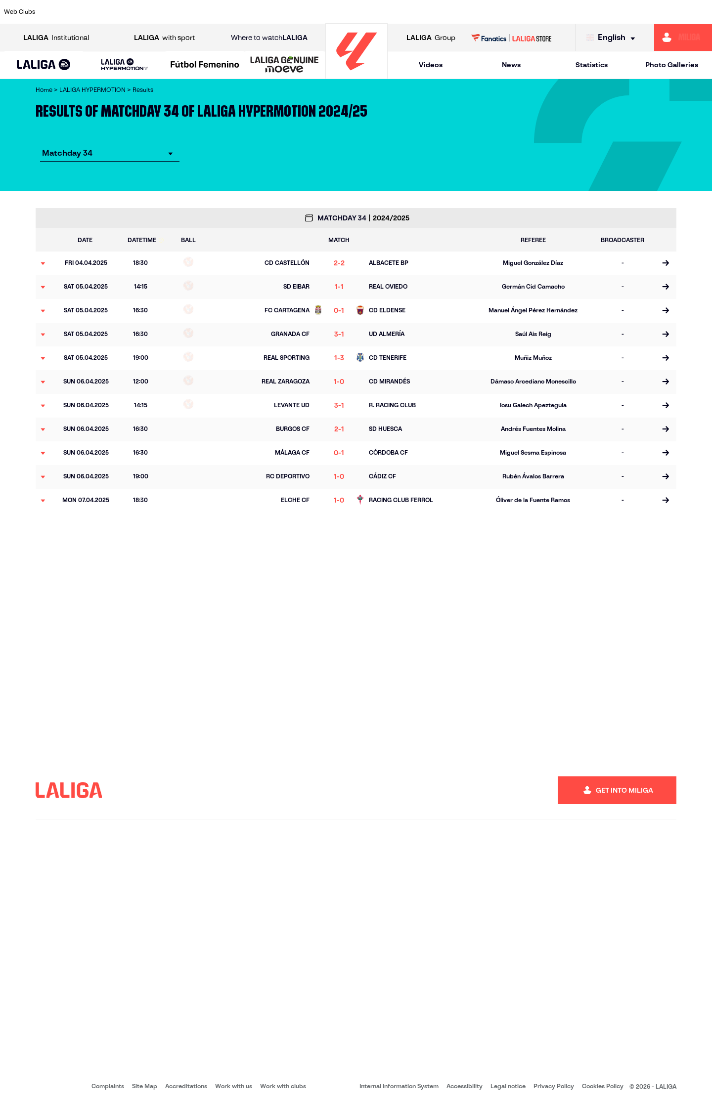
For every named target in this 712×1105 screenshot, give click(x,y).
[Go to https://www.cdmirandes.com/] (394, 11)
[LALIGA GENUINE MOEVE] (284, 65)
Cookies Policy (602, 1086)
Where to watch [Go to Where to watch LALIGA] (269, 38)
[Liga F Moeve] (205, 65)
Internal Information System (399, 1086)
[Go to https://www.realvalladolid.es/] (639, 11)
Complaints (107, 1086)
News (511, 65)
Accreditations (186, 1086)
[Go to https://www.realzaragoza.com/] (547, 11)
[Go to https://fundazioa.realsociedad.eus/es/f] (700, 11)
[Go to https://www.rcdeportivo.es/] (486, 11)
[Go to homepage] (356, 74)
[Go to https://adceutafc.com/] (211, 11)
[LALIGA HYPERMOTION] (124, 65)
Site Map (144, 1086)
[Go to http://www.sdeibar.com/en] (578, 11)
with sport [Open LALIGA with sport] (164, 38)
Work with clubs (283, 1086)
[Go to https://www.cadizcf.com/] (149, 11)
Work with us (233, 1086)
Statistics (592, 65)
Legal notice (508, 1086)
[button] (44, 65)
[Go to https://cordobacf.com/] (303, 11)
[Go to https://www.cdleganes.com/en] (241, 11)
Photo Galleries (671, 65)
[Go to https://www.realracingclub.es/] (455, 11)
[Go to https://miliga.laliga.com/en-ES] (683, 37)
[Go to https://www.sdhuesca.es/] (608, 11)
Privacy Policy (554, 1086)
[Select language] (613, 37)
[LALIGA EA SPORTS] (44, 65)
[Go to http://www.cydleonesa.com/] (272, 11)
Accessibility (464, 1086)
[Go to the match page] (665, 263)
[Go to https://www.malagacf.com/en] (363, 11)
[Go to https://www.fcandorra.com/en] (670, 11)
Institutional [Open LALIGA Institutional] (56, 38)
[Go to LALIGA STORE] (511, 37)
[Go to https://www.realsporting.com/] (517, 11)
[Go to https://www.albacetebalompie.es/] (58, 11)
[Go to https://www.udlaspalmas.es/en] (425, 11)
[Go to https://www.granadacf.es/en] (333, 11)
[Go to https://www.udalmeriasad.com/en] (89, 11)
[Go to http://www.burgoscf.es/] (119, 11)
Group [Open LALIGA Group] (430, 38)
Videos (431, 65)
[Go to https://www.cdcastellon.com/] (180, 11)
